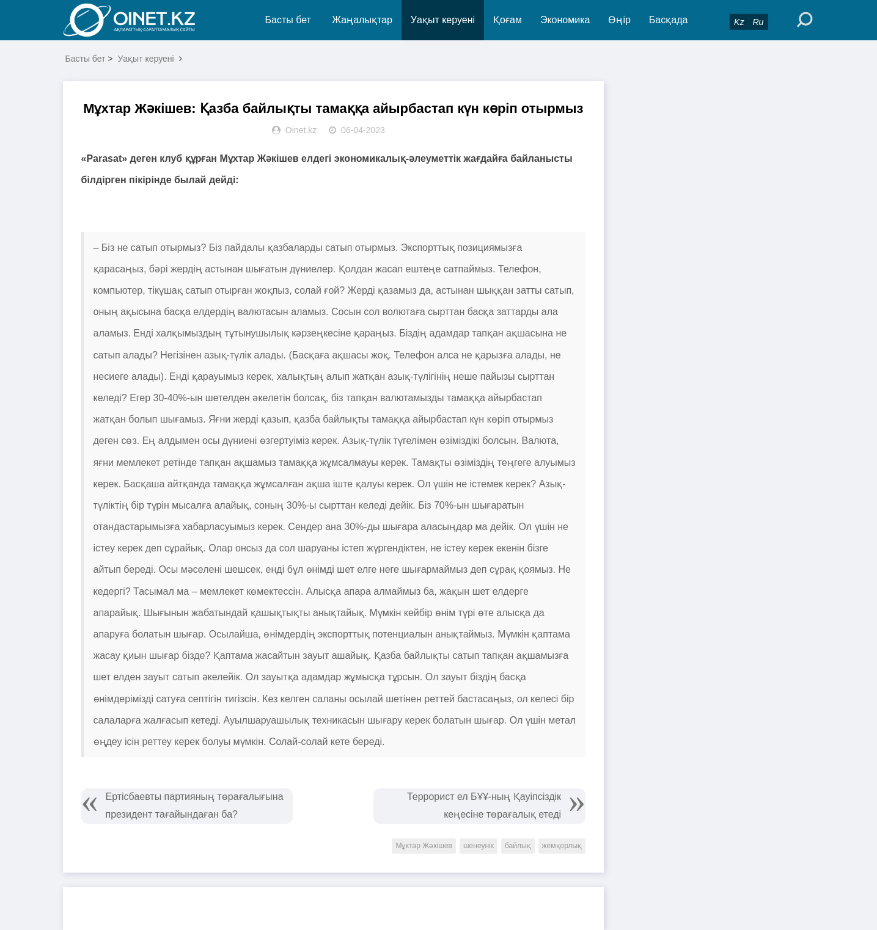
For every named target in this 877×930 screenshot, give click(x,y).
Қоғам (507, 20)
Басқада (668, 20)
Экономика (565, 20)
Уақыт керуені (443, 20)
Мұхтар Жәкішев (423, 845)
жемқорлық (562, 845)
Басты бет (288, 20)
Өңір (619, 20)
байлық (518, 845)
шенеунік (478, 845)
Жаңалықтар (362, 20)
